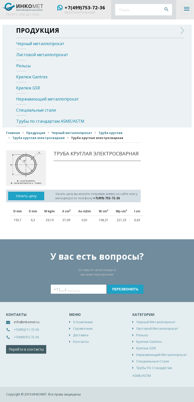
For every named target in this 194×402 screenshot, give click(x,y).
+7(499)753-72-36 (85, 7)
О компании (83, 322)
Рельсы (23, 66)
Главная (13, 133)
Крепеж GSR (28, 88)
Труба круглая (111, 133)
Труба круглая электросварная (38, 138)
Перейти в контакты (26, 349)
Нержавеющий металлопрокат (47, 99)
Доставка (80, 335)
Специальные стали (36, 110)
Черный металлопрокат (40, 43)
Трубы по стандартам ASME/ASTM (50, 121)
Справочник (83, 328)
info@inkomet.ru (26, 322)
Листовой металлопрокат (42, 54)
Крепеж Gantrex (31, 77)
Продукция (37, 30)
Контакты (81, 341)
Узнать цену (26, 195)
